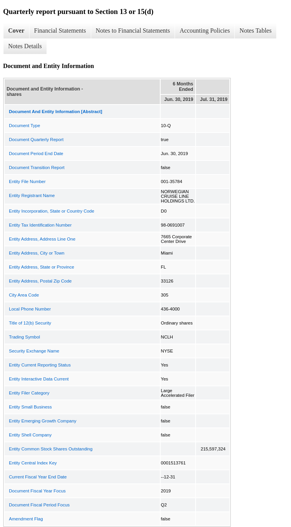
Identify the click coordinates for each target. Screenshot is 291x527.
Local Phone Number (30, 309)
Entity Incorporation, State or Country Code (51, 211)
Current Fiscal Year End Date (38, 477)
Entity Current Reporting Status (40, 365)
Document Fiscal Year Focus (37, 491)
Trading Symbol (24, 337)
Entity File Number (27, 181)
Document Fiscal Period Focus (39, 505)
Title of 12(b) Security (30, 323)
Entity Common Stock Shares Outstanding (50, 449)
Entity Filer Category (29, 393)
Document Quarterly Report (36, 139)
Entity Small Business (30, 407)
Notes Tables (255, 30)
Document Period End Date (36, 153)
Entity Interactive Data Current (39, 379)
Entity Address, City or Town (36, 253)
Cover (16, 30)
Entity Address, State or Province (41, 267)
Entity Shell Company (30, 435)
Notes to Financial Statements (133, 30)
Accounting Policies (205, 30)
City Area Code (24, 295)
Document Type (24, 125)
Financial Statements (60, 30)
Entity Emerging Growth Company (42, 421)
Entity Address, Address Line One (42, 239)
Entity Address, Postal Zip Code (40, 281)
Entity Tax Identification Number (40, 225)
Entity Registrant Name (32, 195)
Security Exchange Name (34, 351)
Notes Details (25, 46)
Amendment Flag (26, 519)
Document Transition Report (36, 167)
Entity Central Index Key (33, 463)
